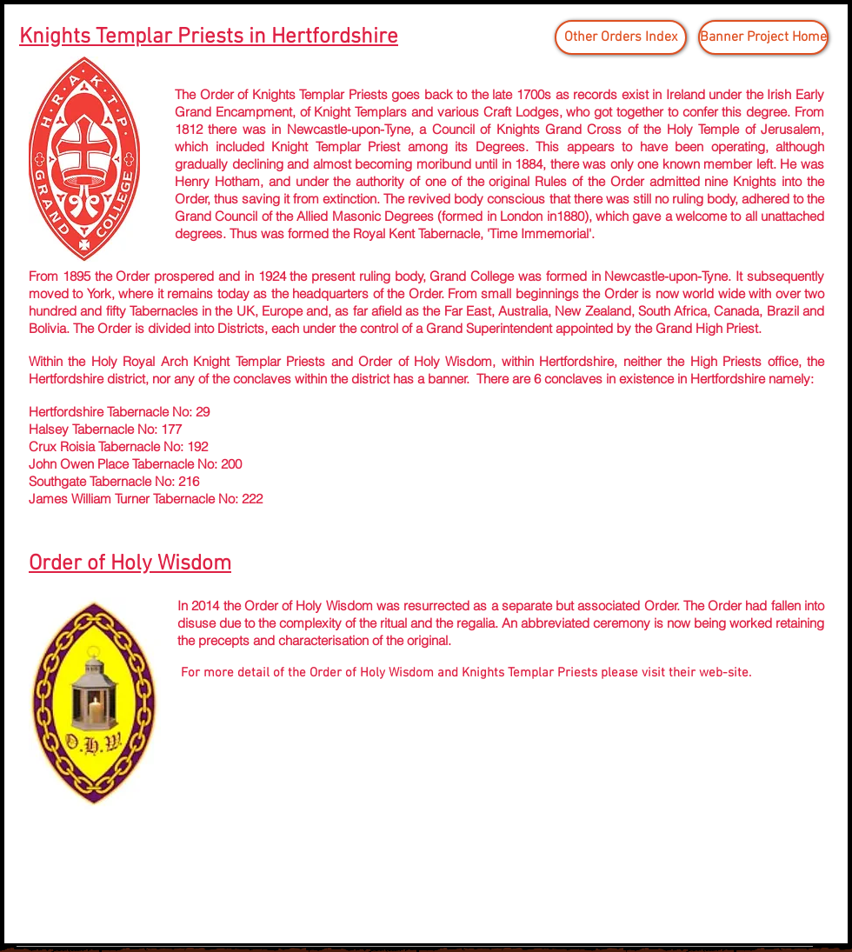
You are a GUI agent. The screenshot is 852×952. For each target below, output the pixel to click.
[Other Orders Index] (621, 37)
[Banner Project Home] (763, 37)
